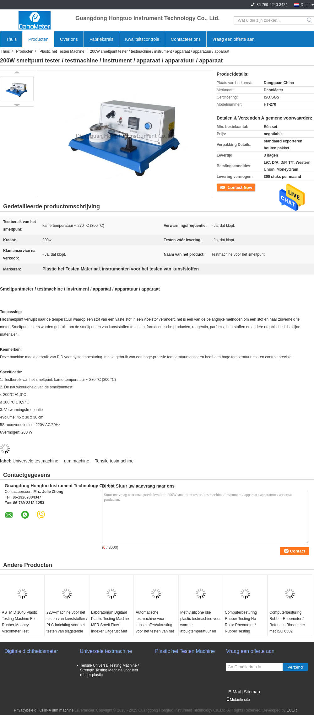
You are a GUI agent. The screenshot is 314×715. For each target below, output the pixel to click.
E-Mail (234, 691)
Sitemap (252, 691)
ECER (291, 710)
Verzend (295, 667)
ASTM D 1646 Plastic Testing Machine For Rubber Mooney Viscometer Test (20, 621)
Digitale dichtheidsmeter (31, 651)
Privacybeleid (25, 710)
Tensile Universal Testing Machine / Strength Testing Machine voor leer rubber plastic (109, 670)
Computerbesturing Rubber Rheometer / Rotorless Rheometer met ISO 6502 (287, 621)
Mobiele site (238, 699)
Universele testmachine (35, 460)
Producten (38, 39)
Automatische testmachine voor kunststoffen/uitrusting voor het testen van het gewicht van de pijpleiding (155, 628)
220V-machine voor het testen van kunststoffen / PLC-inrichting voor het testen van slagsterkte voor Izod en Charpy (66, 625)
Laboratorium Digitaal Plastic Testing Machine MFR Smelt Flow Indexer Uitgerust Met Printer (110, 625)
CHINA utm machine (56, 710)
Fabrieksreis (101, 39)
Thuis (11, 39)
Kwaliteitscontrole (142, 39)
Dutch (306, 5)
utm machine (76, 460)
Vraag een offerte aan (233, 39)
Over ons (69, 39)
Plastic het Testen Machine (62, 51)
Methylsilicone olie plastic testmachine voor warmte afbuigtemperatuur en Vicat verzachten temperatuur (200, 628)
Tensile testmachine (114, 460)
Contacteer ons (186, 39)
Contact (223, 187)
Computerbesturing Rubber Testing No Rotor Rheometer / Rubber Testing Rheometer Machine (242, 625)
